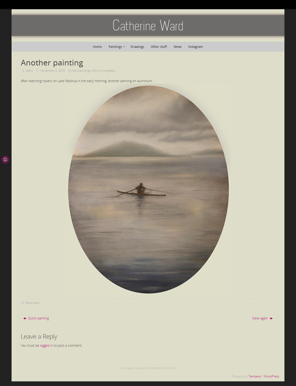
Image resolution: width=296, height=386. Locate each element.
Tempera (255, 376)
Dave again (262, 318)
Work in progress (103, 71)
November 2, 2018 (52, 71)
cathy (29, 71)
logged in (46, 345)
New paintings (81, 71)
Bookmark (32, 303)
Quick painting (36, 318)
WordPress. (272, 376)
